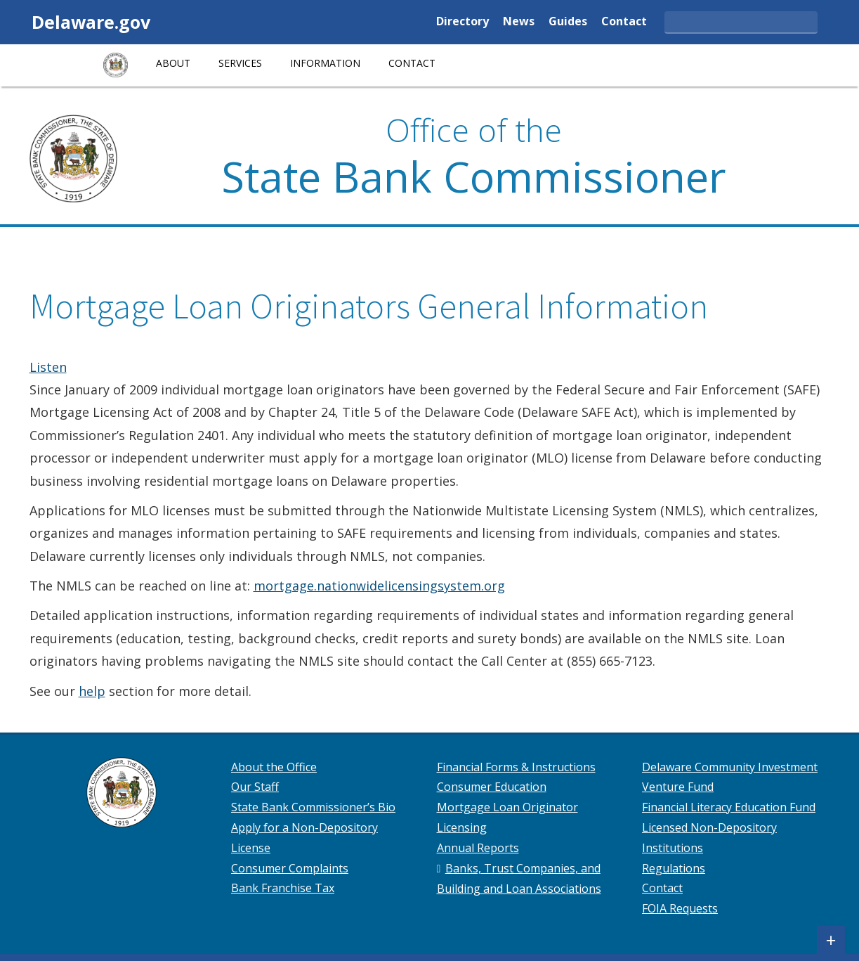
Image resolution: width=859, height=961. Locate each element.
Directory (462, 22)
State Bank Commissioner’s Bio (313, 807)
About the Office (274, 767)
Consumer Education (491, 786)
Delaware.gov (91, 22)
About (173, 63)
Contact (624, 22)
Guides (568, 22)
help (92, 691)
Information (325, 63)
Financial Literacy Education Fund (728, 807)
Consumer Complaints (289, 868)
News (519, 22)
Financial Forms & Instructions (516, 767)
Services (240, 63)
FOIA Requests (680, 908)
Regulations (673, 868)
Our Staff (255, 786)
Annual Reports (478, 848)
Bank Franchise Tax (282, 888)
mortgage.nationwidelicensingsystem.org (379, 585)
